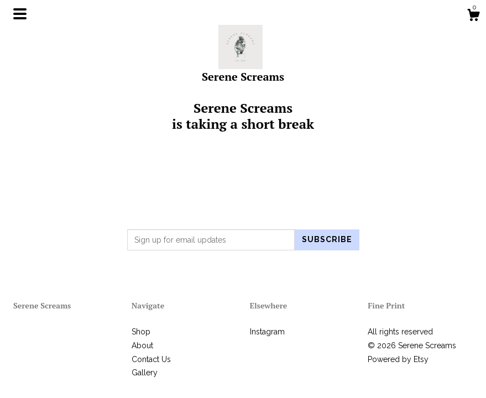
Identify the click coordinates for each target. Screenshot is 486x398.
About (142, 345)
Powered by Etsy (398, 359)
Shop (141, 331)
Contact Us (151, 359)
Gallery (145, 372)
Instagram (267, 331)
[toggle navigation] (20, 13)
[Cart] (473, 16)
